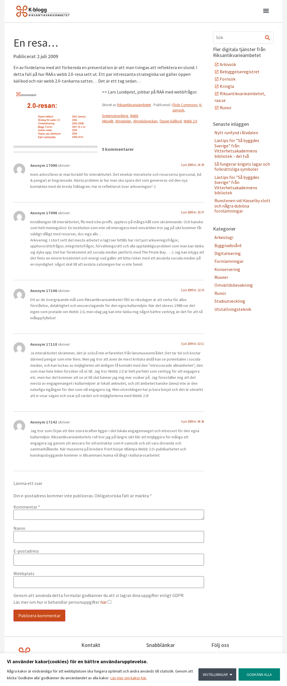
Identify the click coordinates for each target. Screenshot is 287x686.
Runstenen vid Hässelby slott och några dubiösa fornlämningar (242, 206)
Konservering (227, 269)
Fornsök (227, 79)
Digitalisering (227, 253)
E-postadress (26, 551)
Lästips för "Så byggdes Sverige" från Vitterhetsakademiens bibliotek (236, 184)
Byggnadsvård (227, 245)
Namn (19, 528)
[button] (265, 11)
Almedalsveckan (145, 121)
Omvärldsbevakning (233, 285)
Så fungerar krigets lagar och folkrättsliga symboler (242, 166)
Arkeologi (223, 237)
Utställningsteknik (232, 309)
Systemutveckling (115, 115)
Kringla (227, 86)
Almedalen (123, 121)
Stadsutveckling (229, 301)
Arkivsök (228, 64)
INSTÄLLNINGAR (215, 674)
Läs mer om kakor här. (128, 677)
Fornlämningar (229, 261)
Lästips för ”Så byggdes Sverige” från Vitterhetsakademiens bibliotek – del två (236, 148)
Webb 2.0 (190, 121)
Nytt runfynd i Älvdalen (236, 132)
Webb (134, 115)
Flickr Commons (184, 104)
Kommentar (26, 507)
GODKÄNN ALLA (259, 674)
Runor (226, 107)
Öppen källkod (170, 121)
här (103, 602)
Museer (221, 277)
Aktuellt (107, 121)
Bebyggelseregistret (240, 71)
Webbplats (23, 573)
